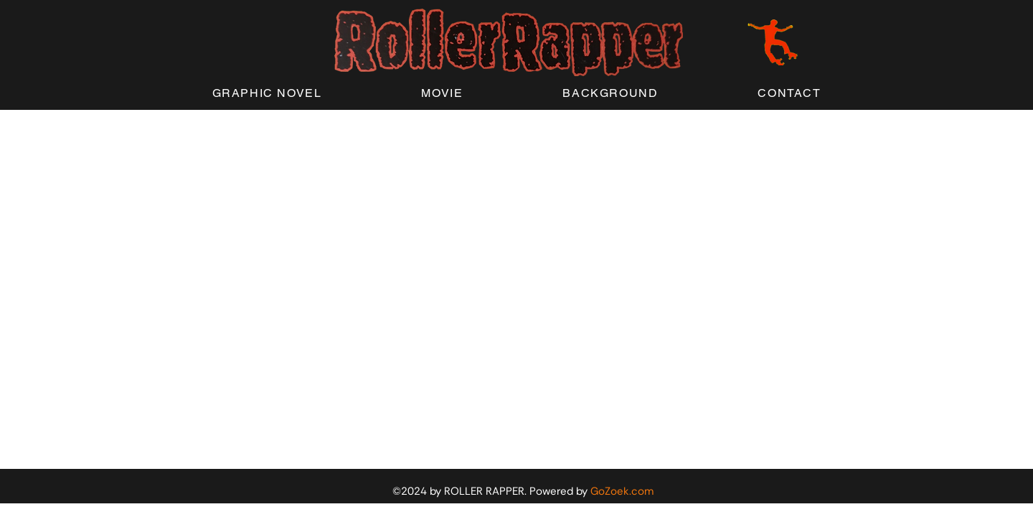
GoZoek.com (622, 491)
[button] (267, 93)
